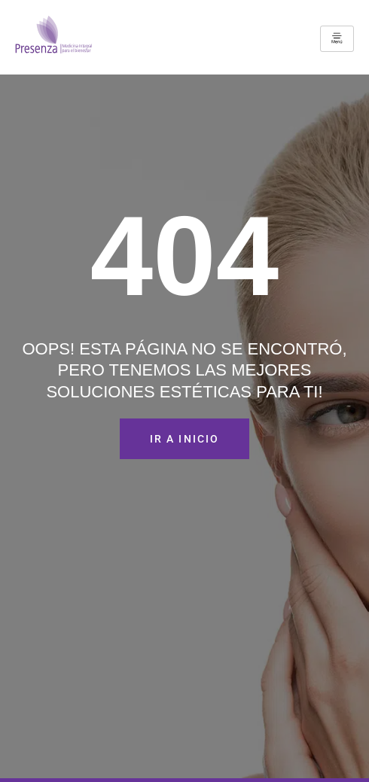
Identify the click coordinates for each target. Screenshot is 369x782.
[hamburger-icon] (337, 39)
